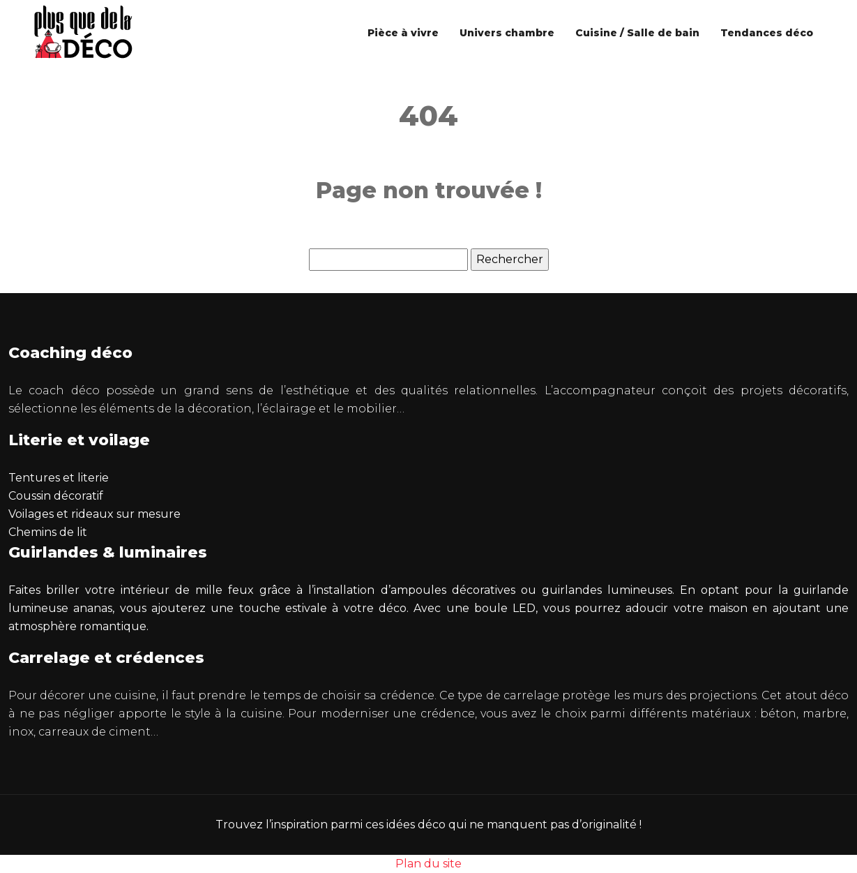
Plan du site (428, 863)
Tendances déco (766, 33)
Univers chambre (507, 33)
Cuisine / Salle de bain (637, 33)
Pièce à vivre (403, 33)
